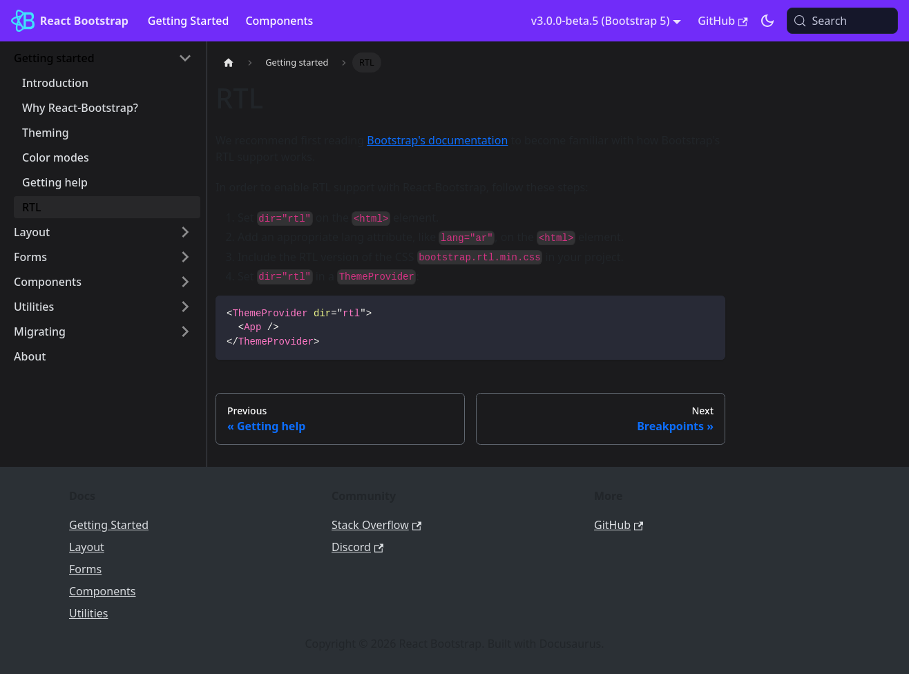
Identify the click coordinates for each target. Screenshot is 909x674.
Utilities (88, 613)
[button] (103, 58)
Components (279, 20)
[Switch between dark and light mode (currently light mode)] (767, 21)
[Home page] (229, 62)
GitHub (722, 20)
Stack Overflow (376, 524)
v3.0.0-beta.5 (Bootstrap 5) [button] (600, 20)
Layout (86, 547)
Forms (85, 569)
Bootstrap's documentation (437, 140)
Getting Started (188, 20)
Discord (357, 547)
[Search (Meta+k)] (842, 21)
